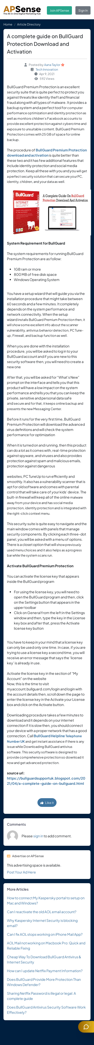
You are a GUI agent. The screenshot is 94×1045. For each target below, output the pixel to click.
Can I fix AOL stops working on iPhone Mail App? (45, 934)
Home (7, 24)
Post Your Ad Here (21, 872)
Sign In (83, 10)
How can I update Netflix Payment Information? (45, 970)
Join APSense (59, 10)
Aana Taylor (52, 65)
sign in (38, 836)
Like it (47, 803)
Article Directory (29, 24)
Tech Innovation (47, 69)
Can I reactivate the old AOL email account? (41, 911)
